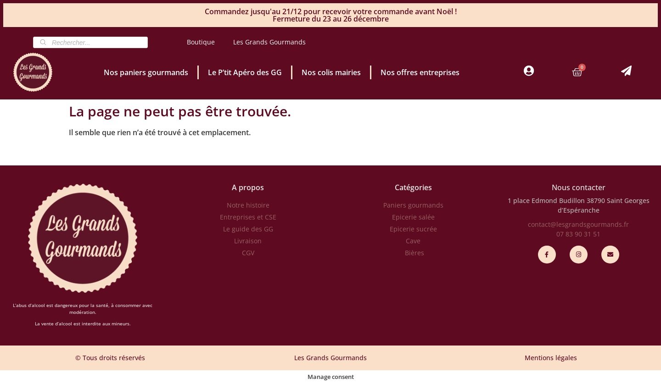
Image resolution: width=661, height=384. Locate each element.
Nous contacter (578, 187)
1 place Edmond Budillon (546, 200)
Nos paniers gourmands (146, 72)
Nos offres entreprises (420, 72)
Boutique (201, 42)
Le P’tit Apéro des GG (245, 72)
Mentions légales (551, 357)
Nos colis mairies (331, 72)
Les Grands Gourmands (269, 42)
